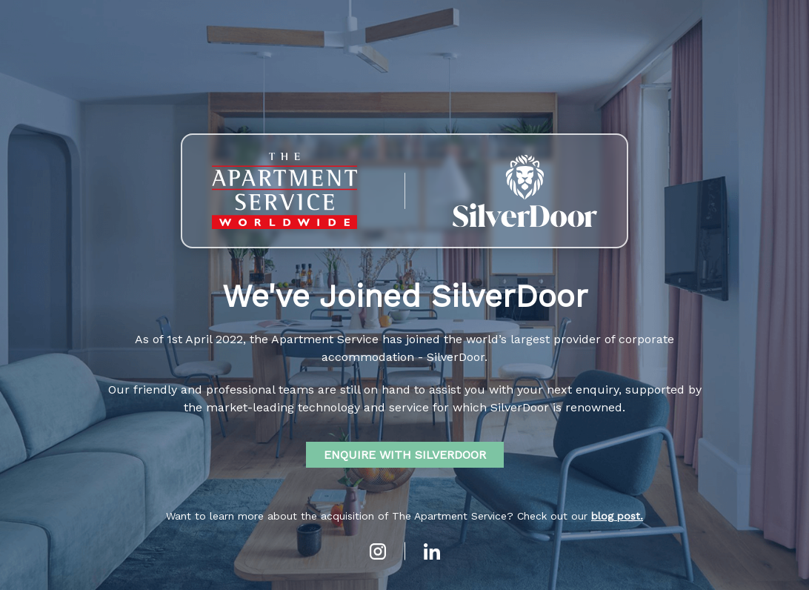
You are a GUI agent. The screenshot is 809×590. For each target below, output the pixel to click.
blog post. (617, 516)
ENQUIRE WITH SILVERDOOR (405, 455)
